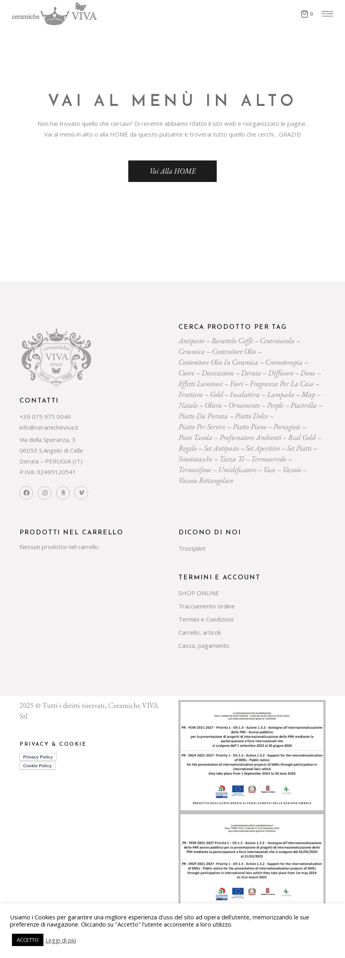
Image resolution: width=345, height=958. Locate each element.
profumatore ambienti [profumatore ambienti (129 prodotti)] (250, 437)
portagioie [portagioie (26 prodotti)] (286, 426)
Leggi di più (60, 940)
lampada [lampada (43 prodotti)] (280, 394)
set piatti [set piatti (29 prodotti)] (299, 448)
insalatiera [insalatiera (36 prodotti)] (245, 394)
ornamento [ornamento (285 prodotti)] (244, 405)
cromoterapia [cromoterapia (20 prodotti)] (284, 362)
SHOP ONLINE (198, 593)
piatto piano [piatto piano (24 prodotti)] (250, 426)
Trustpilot (192, 548)
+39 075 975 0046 (45, 416)
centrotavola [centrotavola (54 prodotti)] (277, 340)
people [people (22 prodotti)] (275, 405)
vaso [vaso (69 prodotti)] (269, 469)
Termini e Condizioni (205, 619)
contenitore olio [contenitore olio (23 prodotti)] (234, 351)
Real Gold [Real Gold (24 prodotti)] (302, 437)
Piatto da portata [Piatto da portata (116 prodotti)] (203, 415)
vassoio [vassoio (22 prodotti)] (291, 469)
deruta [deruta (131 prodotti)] (251, 372)
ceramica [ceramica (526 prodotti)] (191, 351)
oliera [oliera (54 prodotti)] (213, 405)
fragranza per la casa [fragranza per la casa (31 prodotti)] (282, 383)
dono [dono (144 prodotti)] (307, 372)
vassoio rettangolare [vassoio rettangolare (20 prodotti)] (205, 480)
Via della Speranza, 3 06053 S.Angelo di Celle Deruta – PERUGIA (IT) (51, 450)
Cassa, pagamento (203, 645)
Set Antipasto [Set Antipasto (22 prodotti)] (221, 448)
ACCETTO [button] (28, 939)
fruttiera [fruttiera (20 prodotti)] (190, 394)
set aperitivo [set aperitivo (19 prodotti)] (263, 448)
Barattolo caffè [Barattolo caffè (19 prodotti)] (232, 340)
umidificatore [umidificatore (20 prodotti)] (237, 469)
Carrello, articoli (199, 632)
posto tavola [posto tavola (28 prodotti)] (195, 437)
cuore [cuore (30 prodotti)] (186, 372)
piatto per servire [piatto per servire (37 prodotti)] (201, 426)
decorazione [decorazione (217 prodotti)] (218, 372)
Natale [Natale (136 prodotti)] (188, 405)
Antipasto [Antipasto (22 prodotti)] (191, 340)
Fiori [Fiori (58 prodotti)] (236, 383)
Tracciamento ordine (206, 606)
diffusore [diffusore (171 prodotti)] (281, 372)
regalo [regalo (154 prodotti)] (187, 448)
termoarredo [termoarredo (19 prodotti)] (268, 458)
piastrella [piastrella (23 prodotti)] (303, 405)
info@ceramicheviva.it (49, 427)
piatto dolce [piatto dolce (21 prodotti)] (251, 415)
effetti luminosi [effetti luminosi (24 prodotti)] (200, 383)
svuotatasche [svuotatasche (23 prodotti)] (195, 458)
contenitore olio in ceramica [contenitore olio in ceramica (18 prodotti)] (218, 362)
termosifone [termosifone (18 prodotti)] (194, 469)
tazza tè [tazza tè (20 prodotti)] (232, 458)
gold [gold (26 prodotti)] (216, 394)
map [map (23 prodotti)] (308, 394)
